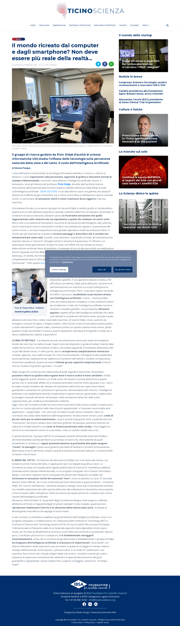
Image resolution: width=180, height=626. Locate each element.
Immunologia (59, 25)
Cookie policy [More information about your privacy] (67, 262)
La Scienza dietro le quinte (138, 193)
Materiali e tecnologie (80, 25)
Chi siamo (134, 25)
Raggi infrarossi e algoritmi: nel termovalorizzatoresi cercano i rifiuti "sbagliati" (141, 64)
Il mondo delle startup (135, 35)
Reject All (102, 269)
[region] (91, 263)
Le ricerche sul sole (133, 151)
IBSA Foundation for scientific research (106, 593)
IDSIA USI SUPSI (48, 191)
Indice (145, 25)
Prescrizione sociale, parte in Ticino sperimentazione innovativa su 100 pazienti (140, 138)
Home (33, 25)
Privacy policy (89, 622)
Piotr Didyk (64, 184)
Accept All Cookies (123, 269)
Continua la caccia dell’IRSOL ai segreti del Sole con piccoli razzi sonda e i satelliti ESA (142, 180)
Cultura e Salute (130, 109)
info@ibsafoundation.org (102, 599)
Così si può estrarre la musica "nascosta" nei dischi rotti (141, 226)
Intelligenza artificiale (105, 25)
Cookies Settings (59, 269)
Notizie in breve (130, 76)
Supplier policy (102, 622)
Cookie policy (76, 622)
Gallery (123, 25)
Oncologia (44, 25)
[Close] (133, 254)
